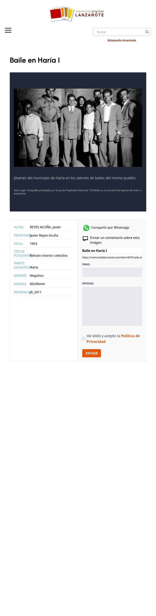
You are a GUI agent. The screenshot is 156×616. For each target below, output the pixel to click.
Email (86, 264)
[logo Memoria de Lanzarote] (78, 14)
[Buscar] (147, 32)
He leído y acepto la (113, 338)
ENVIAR (92, 353)
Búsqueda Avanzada (122, 40)
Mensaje (88, 283)
